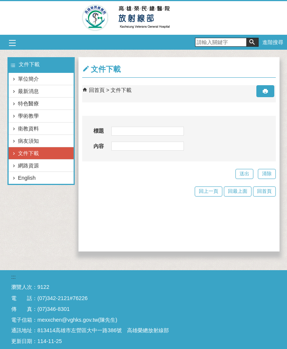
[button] (252, 42)
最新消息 (28, 91)
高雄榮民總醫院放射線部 (143, 18)
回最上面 (237, 191)
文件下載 (28, 153)
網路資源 (28, 166)
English (27, 178)
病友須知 (28, 141)
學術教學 (28, 116)
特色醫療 (28, 103)
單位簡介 (28, 79)
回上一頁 (208, 191)
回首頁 (97, 90)
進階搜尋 (272, 42)
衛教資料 (28, 129)
